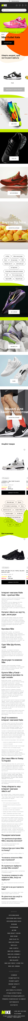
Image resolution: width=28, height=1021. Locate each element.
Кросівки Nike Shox (14, 921)
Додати (6, 478)
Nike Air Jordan (14, 966)
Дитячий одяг (20, 263)
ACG (10, 524)
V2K (7, 275)
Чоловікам (14, 927)
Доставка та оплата (14, 990)
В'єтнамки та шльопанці (10, 506)
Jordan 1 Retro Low (20, 509)
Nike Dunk (14, 936)
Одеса (13, 774)
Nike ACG (14, 945)
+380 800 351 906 (20, 1011)
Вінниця (20, 777)
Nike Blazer (14, 960)
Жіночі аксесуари (17, 256)
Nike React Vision (14, 933)
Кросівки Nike (14, 915)
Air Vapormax (14, 267)
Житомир (20, 775)
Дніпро (9, 774)
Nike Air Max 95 (14, 957)
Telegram (17, 1013)
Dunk (5, 260)
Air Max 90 (20, 513)
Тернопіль (3, 778)
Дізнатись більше (14, 228)
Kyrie (22, 506)
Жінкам (14, 924)
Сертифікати (14, 1002)
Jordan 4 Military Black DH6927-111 (10, 482)
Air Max (7, 256)
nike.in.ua (15, 602)
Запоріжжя (10, 775)
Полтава (15, 775)
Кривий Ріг (4, 775)
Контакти (14, 1005)
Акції (14, 987)
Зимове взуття (8, 263)
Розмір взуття (14, 978)
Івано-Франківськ (5, 777)
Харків (20, 774)
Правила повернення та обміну (14, 999)
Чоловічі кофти (9, 513)
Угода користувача (14, 993)
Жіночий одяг (10, 502)
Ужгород (13, 777)
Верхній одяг (19, 278)
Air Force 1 (12, 727)
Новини (14, 975)
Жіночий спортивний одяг (14, 517)
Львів (16, 774)
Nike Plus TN (14, 939)
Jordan (15, 634)
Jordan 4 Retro (9, 521)
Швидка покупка (13, 492)
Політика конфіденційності (14, 996)
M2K (23, 260)
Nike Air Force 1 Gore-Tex (14, 963)
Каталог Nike (8, 42)
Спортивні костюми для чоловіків (14, 271)
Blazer (19, 502)
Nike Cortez (14, 948)
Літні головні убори (17, 275)
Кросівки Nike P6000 (14, 918)
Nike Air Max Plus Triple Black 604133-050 (12, 571)
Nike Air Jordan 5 (14, 954)
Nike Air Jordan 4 (14, 951)
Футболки (19, 521)
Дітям (14, 930)
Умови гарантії (14, 984)
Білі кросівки (14, 260)
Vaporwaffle (8, 278)
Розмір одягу (14, 981)
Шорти (17, 524)
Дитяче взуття (7, 509)
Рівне (17, 777)
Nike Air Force (14, 942)
